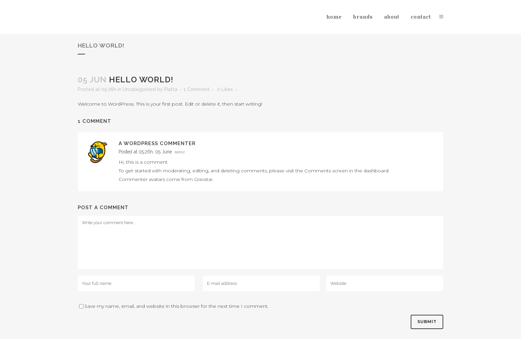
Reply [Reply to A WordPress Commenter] (180, 152)
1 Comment (196, 89)
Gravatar (203, 179)
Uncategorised (139, 89)
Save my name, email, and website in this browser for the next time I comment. (176, 306)
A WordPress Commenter (157, 143)
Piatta (170, 89)
